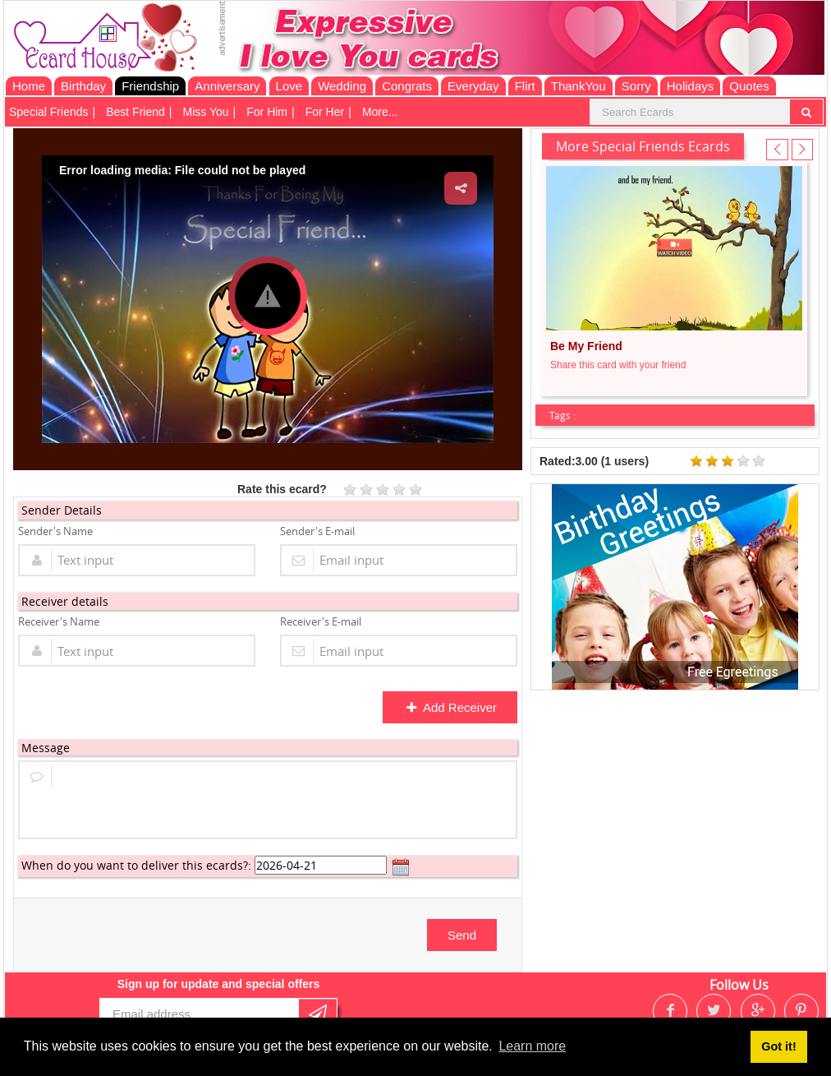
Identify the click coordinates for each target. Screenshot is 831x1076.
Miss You (206, 111)
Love (289, 86)
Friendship (150, 86)
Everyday (473, 86)
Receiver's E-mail (320, 621)
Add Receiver (451, 707)
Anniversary (227, 86)
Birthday (83, 86)
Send (462, 935)
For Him (266, 111)
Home (28, 86)
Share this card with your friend (618, 365)
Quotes (749, 86)
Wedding (342, 86)
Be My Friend (586, 346)
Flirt (525, 86)
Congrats (407, 86)
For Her (324, 111)
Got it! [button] (778, 1046)
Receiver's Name (58, 621)
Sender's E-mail (317, 531)
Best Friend (135, 111)
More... (380, 111)
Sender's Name (55, 531)
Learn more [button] (532, 1046)
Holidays (690, 86)
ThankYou (578, 86)
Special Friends (49, 111)
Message (45, 747)
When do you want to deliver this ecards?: (136, 865)
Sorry (636, 86)
